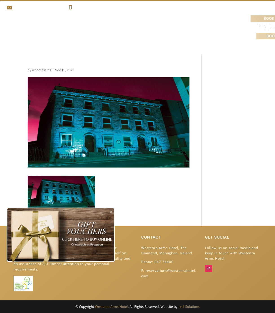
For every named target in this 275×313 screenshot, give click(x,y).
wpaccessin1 (41, 70)
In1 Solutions (189, 306)
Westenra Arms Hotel (111, 306)
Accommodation (80, 27)
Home (54, 27)
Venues (188, 44)
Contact (213, 44)
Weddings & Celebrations (191, 27)
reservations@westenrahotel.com (35, 8)
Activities (114, 27)
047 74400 (80, 8)
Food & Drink (145, 27)
